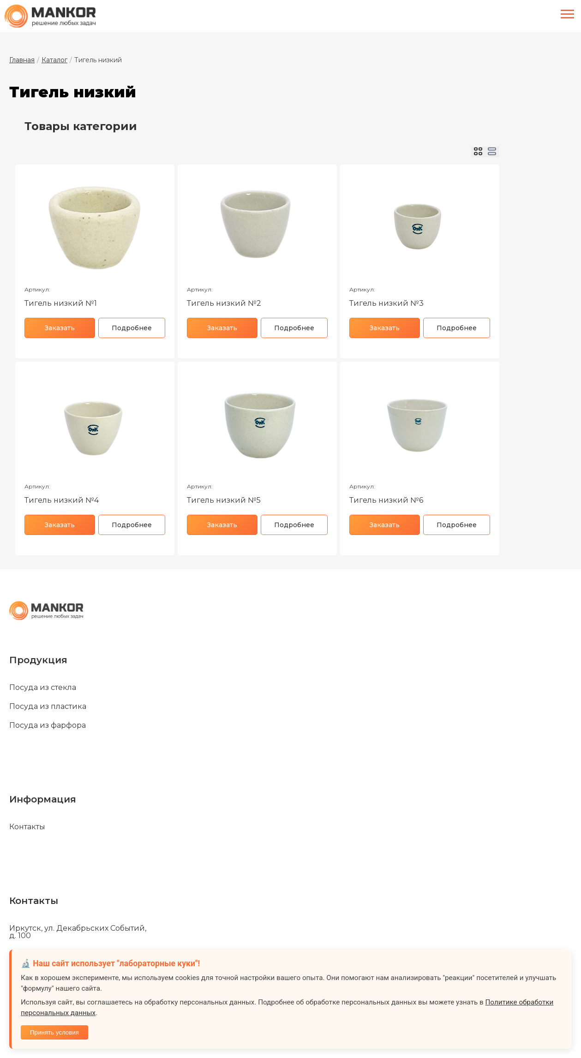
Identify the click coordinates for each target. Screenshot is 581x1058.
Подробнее (132, 328)
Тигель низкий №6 (386, 500)
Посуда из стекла (42, 687)
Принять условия (54, 1032)
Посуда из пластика (47, 706)
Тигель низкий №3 (386, 303)
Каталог (54, 60)
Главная (22, 60)
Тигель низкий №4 (61, 500)
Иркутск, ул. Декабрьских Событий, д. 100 (77, 932)
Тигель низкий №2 (224, 303)
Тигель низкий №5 (224, 500)
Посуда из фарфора (47, 725)
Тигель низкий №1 (60, 303)
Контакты (27, 827)
